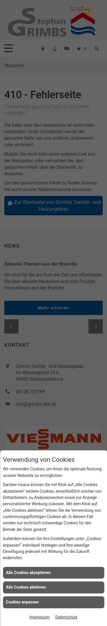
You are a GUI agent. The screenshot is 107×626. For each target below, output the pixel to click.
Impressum (39, 617)
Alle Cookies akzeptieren (28, 572)
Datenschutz (66, 617)
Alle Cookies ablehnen (26, 587)
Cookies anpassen (22, 602)
